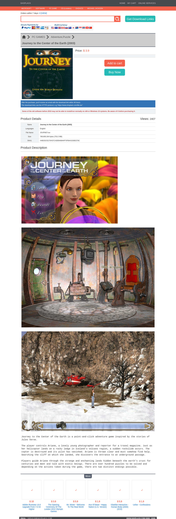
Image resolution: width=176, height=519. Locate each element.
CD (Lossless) (66, 8)
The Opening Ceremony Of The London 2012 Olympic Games (53, 507)
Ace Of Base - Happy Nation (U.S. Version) (98, 505)
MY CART (131, 3)
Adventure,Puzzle (60, 37)
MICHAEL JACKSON (95, 8)
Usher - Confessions (141, 504)
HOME (122, 3)
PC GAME (53, 8)
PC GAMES (38, 37)
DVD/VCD (79, 8)
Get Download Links (140, 19)
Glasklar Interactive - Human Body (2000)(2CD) (119, 506)
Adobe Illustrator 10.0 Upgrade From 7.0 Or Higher (31, 506)
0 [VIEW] (43, 13)
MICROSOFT (26, 8)
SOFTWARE (40, 8)
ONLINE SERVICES (147, 3)
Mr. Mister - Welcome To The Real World (76, 505)
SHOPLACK (25, 3)
